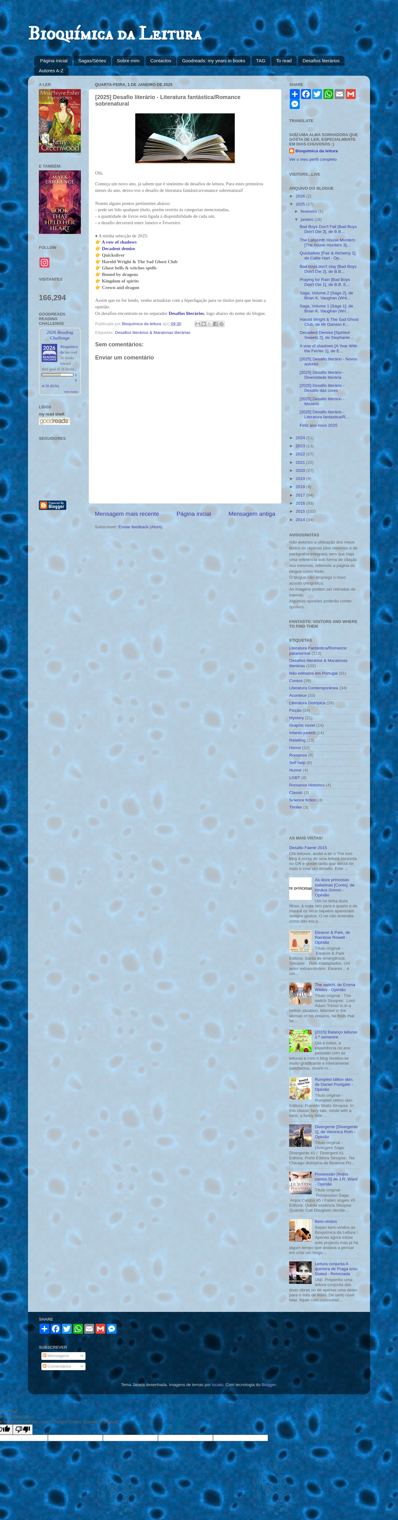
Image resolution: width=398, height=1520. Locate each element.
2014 (301, 519)
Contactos (160, 60)
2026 (301, 196)
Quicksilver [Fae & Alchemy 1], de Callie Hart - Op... (328, 255)
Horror (295, 747)
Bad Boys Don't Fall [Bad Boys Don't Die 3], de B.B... (328, 229)
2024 (301, 437)
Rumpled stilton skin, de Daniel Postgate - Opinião (334, 1084)
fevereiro (309, 211)
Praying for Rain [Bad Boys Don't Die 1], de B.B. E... (325, 282)
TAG (261, 60)
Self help (297, 762)
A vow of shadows (119, 242)
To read (284, 60)
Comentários (57, 1366)
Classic (296, 792)
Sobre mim (128, 60)
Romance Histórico (307, 785)
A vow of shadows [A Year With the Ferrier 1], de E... (328, 348)
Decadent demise (118, 248)
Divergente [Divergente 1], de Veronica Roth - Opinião (336, 1131)
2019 (301, 478)
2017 (301, 495)
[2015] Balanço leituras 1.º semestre (336, 1034)
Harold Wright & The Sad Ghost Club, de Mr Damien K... (329, 322)
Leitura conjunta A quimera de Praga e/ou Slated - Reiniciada (336, 1268)
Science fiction (302, 800)
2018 (301, 486)
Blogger (268, 1384)
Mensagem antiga (252, 514)
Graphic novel (302, 725)
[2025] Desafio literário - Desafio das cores (322, 388)
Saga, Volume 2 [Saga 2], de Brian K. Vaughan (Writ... (326, 295)
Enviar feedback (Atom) (140, 527)
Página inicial (53, 60)
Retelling (297, 740)
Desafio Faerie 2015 (308, 847)
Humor (295, 770)
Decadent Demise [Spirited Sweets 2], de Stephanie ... (327, 335)
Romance (298, 755)
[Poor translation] (23, 1429)
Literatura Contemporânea (313, 688)
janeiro (307, 219)
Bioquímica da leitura (316, 151)
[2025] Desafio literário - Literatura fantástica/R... (324, 414)
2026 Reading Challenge (59, 335)
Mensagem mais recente (127, 514)
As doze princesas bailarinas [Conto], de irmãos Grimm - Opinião (334, 887)
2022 (301, 454)
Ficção (295, 710)
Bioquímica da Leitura (114, 34)
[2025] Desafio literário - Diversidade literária (322, 375)
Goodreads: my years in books (213, 60)
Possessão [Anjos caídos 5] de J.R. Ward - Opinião (336, 1179)
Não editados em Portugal (313, 673)
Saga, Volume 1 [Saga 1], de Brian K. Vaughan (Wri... (326, 308)
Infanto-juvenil (302, 732)
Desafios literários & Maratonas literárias (152, 332)
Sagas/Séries (92, 60)
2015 (301, 511)
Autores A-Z (51, 70)
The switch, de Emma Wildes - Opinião (335, 987)
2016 (301, 503)
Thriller (295, 807)
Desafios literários (321, 60)
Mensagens (56, 1355)
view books (71, 391)
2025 (301, 204)
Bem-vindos (326, 1221)
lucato (217, 1384)
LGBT (294, 777)
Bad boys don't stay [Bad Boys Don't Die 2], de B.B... (328, 269)
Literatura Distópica (307, 703)
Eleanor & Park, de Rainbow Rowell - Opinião (332, 937)
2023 (301, 446)
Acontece (298, 695)
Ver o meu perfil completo (313, 159)
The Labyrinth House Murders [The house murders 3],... (327, 242)
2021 (301, 462)
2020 (301, 470)
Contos (296, 680)
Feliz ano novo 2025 (319, 425)
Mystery (296, 717)
